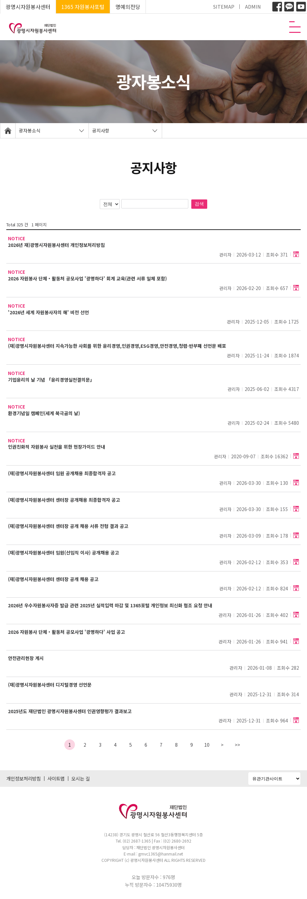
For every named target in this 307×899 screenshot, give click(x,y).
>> (237, 744)
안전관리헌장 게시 (26, 658)
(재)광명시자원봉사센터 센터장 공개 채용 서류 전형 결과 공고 (68, 526)
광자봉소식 (29, 130)
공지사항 (100, 130)
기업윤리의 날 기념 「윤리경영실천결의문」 (51, 380)
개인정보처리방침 (23, 778)
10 (207, 744)
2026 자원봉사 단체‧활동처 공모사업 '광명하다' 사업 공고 (66, 632)
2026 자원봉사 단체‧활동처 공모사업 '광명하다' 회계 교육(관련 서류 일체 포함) (87, 278)
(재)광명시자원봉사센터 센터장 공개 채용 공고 (53, 579)
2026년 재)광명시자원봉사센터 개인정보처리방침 (56, 245)
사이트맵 (56, 778)
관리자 (225, 255)
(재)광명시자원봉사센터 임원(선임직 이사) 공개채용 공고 (63, 553)
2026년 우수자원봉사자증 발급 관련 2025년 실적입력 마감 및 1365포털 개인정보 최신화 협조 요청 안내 (110, 605)
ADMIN (253, 6)
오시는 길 (80, 778)
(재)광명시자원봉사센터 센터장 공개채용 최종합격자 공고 (64, 500)
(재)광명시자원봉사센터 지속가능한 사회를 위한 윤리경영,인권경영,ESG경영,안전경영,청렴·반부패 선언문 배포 (117, 346)
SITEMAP (223, 6)
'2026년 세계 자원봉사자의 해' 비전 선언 (48, 312)
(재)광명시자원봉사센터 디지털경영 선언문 (50, 685)
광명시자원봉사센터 (28, 7)
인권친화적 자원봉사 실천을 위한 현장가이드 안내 (56, 447)
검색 (199, 203)
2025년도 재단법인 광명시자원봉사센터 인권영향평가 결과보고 (70, 711)
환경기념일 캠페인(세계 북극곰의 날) (44, 413)
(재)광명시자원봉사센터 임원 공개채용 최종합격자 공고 (62, 473)
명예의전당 (127, 7)
